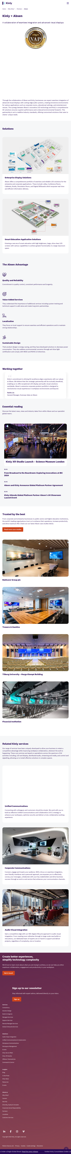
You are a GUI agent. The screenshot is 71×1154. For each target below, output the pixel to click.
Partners (19, 9)
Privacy (17, 1146)
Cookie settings (31, 1146)
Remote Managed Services (10, 1023)
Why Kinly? (11, 9)
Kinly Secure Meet (7, 1053)
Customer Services (7, 1117)
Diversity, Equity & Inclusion (10, 1105)
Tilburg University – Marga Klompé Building (22, 674)
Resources (5, 1082)
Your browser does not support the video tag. (35, 77)
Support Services (7, 1020)
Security (4, 1101)
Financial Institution (11, 721)
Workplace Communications (10, 1043)
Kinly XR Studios (7, 1056)
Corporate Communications (17, 868)
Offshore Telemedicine (8, 1059)
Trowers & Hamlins (11, 627)
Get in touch (8, 973)
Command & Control (8, 1062)
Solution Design (6, 1011)
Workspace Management (9, 1046)
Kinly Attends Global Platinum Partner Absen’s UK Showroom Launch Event (32, 496)
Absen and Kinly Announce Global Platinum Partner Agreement (33, 485)
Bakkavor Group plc (11, 580)
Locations (5, 1114)
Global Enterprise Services (10, 1027)
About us (5, 1092)
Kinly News (5, 1079)
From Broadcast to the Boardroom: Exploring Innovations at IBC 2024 (33, 474)
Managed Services (7, 1017)
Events (4, 1049)
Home (4, 9)
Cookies (23, 1146)
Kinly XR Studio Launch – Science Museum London (35, 461)
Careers (4, 1098)
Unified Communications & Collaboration (14, 1040)
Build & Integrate (7, 1014)
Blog (3, 1072)
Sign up (16, 999)
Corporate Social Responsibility (11, 1108)
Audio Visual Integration (16, 930)
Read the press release (32, 1152)
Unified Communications (16, 806)
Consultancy (6, 1007)
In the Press (5, 1075)
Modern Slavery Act (8, 1146)
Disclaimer (40, 1146)
